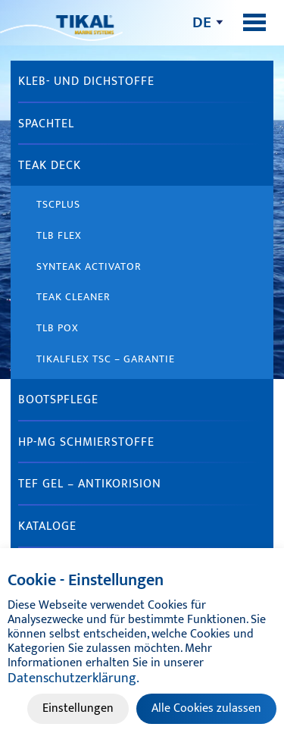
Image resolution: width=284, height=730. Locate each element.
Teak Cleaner (73, 296)
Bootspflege (58, 400)
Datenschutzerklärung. (73, 678)
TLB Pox (57, 328)
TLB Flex (59, 235)
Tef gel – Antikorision (89, 484)
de (201, 22)
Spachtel (46, 124)
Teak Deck (49, 165)
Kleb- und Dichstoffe (86, 81)
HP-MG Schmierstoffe (86, 442)
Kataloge (47, 526)
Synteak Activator (89, 266)
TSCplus (58, 204)
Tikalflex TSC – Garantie (105, 359)
